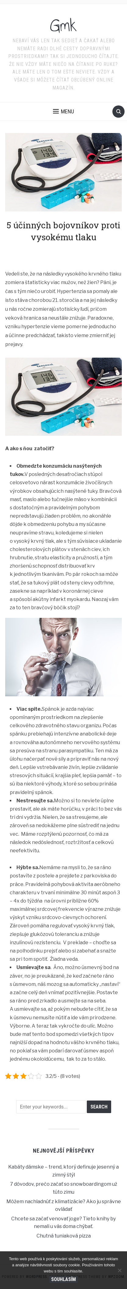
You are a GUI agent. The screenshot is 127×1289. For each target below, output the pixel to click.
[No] (119, 1270)
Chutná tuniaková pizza (64, 1236)
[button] (63, 111)
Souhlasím (63, 1279)
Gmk (63, 26)
